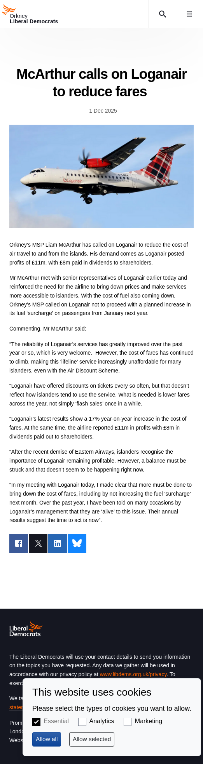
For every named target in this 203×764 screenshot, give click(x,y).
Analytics (101, 721)
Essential (56, 721)
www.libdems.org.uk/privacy (133, 674)
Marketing (148, 721)
